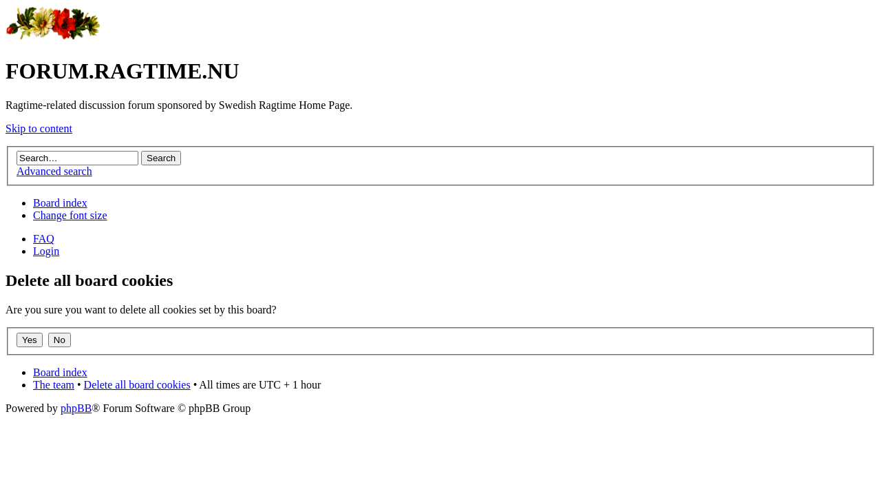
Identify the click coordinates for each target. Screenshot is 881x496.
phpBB (76, 408)
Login (46, 251)
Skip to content (39, 128)
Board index (60, 203)
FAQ (43, 239)
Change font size (70, 215)
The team (53, 385)
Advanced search (54, 171)
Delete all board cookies (137, 385)
